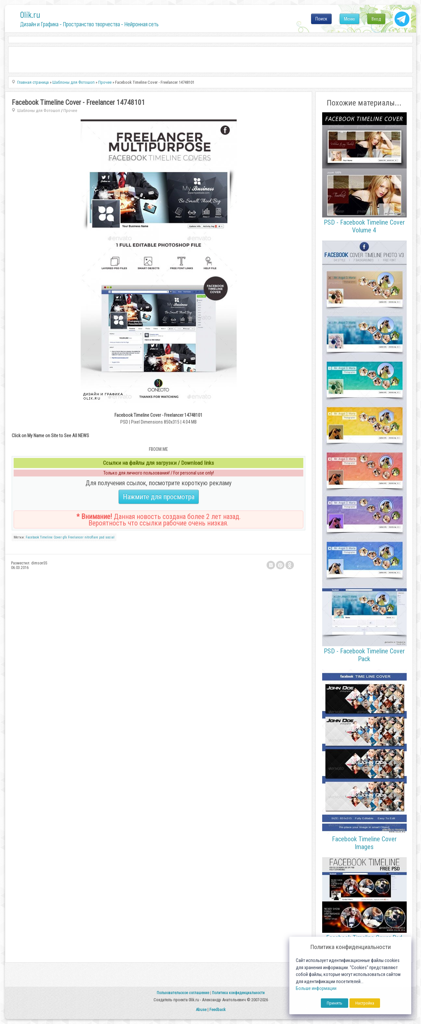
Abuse (201, 1009)
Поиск (321, 18)
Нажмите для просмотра (158, 497)
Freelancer (76, 537)
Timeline (46, 537)
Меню (349, 18)
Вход (376, 18)
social (109, 537)
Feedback (217, 1009)
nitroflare (91, 537)
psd (101, 537)
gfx (65, 537)
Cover (58, 537)
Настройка (364, 1003)
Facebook (32, 537)
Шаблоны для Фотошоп (38, 110)
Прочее (70, 110)
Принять (334, 1003)
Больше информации (316, 988)
